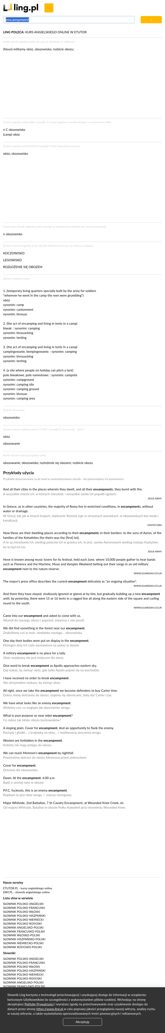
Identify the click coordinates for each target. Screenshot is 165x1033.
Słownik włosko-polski (21, 935)
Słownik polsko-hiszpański (24, 915)
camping (34, 328)
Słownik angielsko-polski (23, 927)
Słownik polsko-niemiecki (23, 919)
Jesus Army (155, 498)
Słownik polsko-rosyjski (22, 923)
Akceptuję (82, 1022)
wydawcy (88, 245)
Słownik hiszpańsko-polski (24, 939)
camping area (25, 398)
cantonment (24, 309)
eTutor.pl (10, 888)
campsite (71, 375)
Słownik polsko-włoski (21, 911)
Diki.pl (8, 892)
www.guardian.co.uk (148, 573)
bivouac (21, 314)
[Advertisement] (82, 190)
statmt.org (154, 525)
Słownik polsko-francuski (24, 907)
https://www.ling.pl (50, 1009)
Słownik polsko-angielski (23, 904)
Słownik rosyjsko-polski (22, 947)
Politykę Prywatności (39, 1004)
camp (20, 305)
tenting (21, 337)
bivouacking (24, 333)
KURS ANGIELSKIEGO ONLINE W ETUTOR (45, 32)
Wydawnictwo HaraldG (68, 226)
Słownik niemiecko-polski (23, 943)
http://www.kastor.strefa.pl (65, 146)
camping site (25, 384)
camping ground (27, 389)
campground (25, 379)
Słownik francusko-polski (24, 931)
